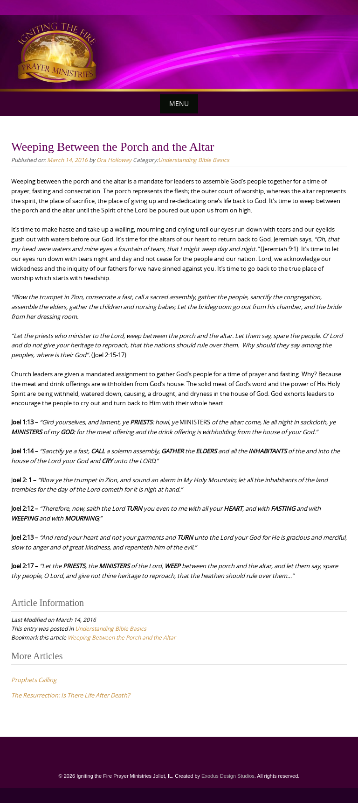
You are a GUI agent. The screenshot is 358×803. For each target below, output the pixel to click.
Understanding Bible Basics (193, 159)
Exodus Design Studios (228, 776)
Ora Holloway (113, 159)
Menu (179, 103)
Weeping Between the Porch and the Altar (122, 637)
